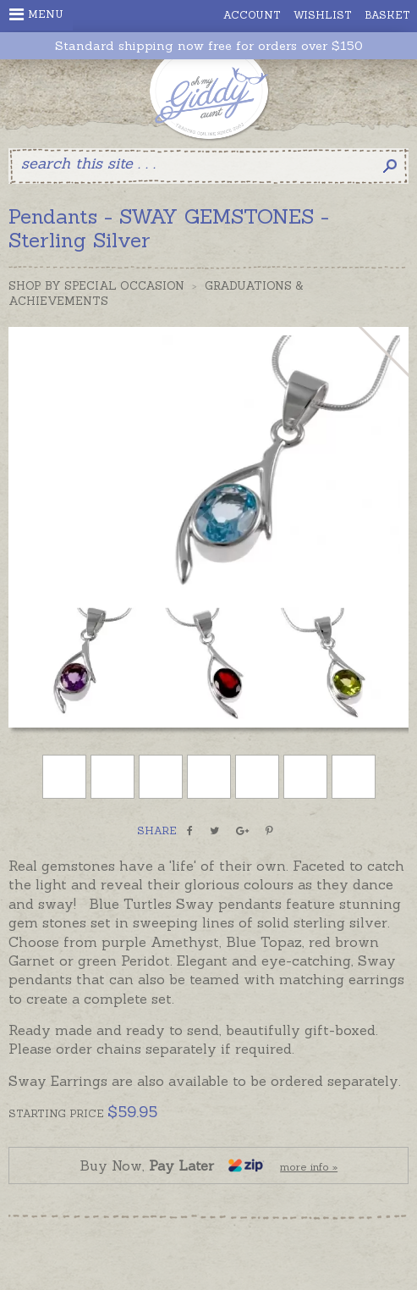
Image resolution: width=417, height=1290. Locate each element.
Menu (36, 14)
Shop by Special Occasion (96, 286)
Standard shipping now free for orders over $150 (209, 46)
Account (252, 14)
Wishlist (323, 14)
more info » (308, 1166)
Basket (387, 14)
